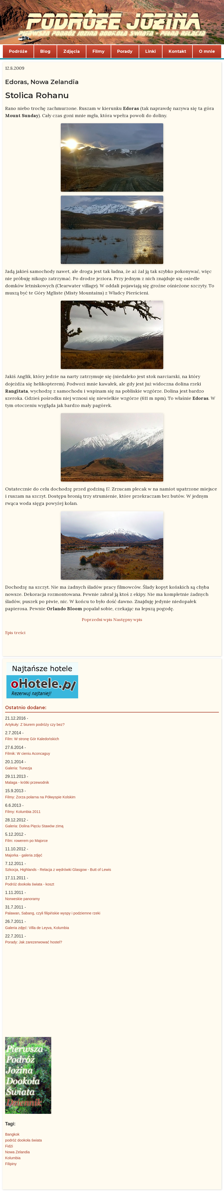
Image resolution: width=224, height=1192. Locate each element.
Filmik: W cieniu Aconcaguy (27, 753)
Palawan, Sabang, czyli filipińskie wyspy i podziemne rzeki (52, 913)
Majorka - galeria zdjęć (23, 855)
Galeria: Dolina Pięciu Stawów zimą (34, 826)
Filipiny (11, 1164)
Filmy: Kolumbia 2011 (22, 812)
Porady (125, 51)
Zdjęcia (71, 51)
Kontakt (177, 51)
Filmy (99, 51)
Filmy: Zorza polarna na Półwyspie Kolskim (40, 797)
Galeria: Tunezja (18, 768)
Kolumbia (13, 1158)
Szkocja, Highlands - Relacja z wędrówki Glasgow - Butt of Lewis (58, 870)
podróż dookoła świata (23, 1140)
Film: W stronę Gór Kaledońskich (32, 739)
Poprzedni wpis (97, 619)
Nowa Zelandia (17, 1152)
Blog (45, 51)
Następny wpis (127, 619)
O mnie (207, 51)
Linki (150, 51)
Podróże (18, 51)
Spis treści (15, 632)
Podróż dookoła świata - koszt (29, 884)
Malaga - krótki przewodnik (27, 782)
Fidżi (9, 1146)
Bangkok (12, 1134)
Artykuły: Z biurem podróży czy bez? (35, 724)
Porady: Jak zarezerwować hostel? (33, 942)
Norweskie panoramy (22, 899)
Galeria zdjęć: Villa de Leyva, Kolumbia (37, 928)
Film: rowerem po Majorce (26, 841)
